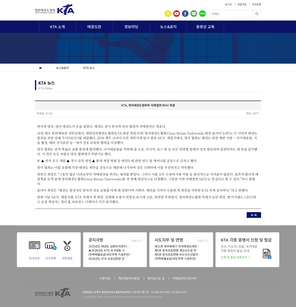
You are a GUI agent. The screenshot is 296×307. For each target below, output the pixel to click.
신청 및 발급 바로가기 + (235, 257)
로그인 (228, 4)
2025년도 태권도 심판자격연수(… (109, 246)
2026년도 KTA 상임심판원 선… (107, 258)
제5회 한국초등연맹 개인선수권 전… (177, 250)
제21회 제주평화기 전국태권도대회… (177, 246)
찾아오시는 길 (156, 278)
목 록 (254, 215)
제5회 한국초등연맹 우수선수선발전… (178, 254)
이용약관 (104, 278)
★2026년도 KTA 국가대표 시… (107, 250)
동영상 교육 (205, 26)
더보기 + (136, 241)
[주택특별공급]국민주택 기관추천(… (110, 254)
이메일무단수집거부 (184, 278)
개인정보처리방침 (129, 278)
